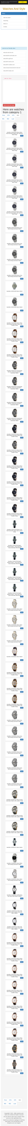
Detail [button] (22, 135)
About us (5, 23)
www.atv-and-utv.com (8, 52)
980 (18, 115)
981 (3, 119)
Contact (5, 26)
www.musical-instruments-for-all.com (11, 67)
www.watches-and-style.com (10, 55)
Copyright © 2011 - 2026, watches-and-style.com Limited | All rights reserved (14, 1114)
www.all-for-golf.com (8, 58)
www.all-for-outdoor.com (9, 64)
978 (8, 115)
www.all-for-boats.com (8, 70)
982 (8, 119)
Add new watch (6, 17)
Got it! (23, 2)
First (3, 115)
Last (13, 119)
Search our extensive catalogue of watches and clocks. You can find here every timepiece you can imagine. (14, 1121)
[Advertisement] (14, 38)
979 (13, 115)
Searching (5, 20)
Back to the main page (9, 105)
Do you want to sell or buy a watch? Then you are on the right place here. (14, 1117)
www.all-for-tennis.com (8, 61)
